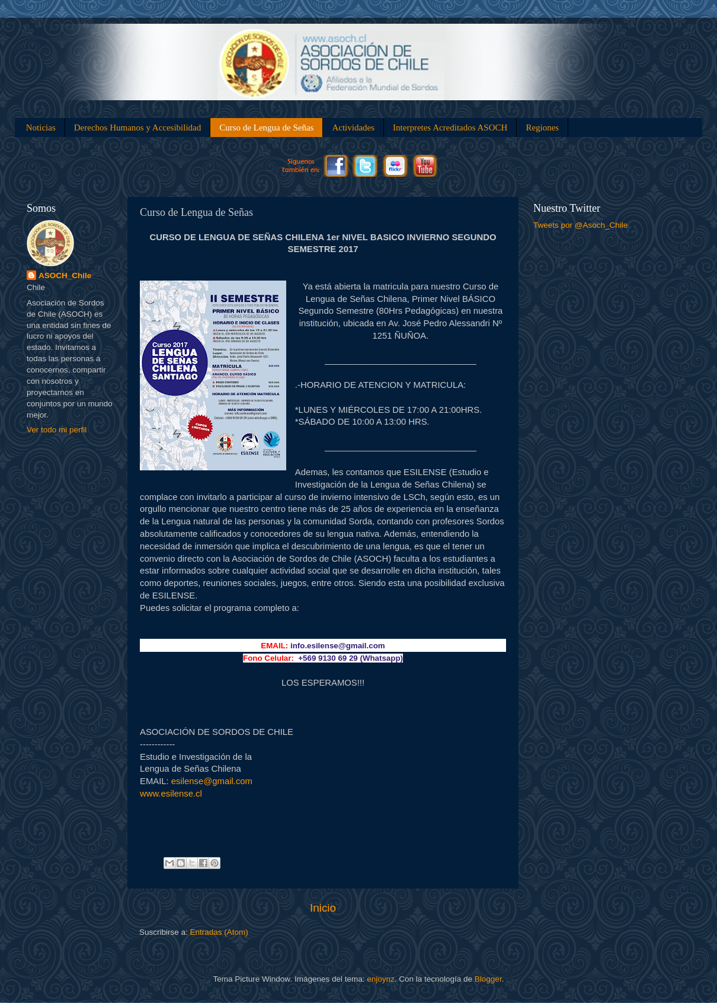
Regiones (542, 127)
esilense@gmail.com (211, 781)
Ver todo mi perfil (57, 429)
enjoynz (381, 979)
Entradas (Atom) (219, 932)
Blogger (488, 979)
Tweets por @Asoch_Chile (580, 225)
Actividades (353, 127)
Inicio (323, 908)
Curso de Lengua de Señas (266, 127)
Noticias (41, 127)
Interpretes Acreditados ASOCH (450, 127)
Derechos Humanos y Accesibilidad (137, 127)
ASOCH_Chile (65, 275)
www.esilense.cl (171, 793)
